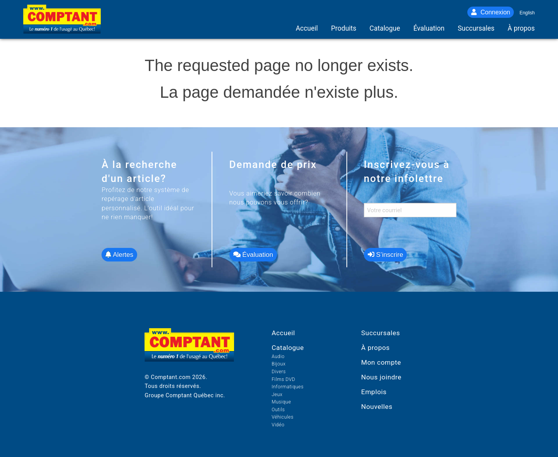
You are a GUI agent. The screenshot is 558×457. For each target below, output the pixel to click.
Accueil (283, 333)
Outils (278, 409)
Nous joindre (381, 377)
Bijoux (279, 364)
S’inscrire (385, 254)
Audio (278, 356)
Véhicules (283, 417)
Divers (279, 371)
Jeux (277, 394)
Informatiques (288, 386)
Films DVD (283, 379)
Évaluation (253, 254)
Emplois (374, 392)
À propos (375, 347)
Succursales (380, 333)
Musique (281, 402)
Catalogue (288, 347)
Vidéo (278, 425)
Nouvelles (377, 406)
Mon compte (381, 362)
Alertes (119, 254)
